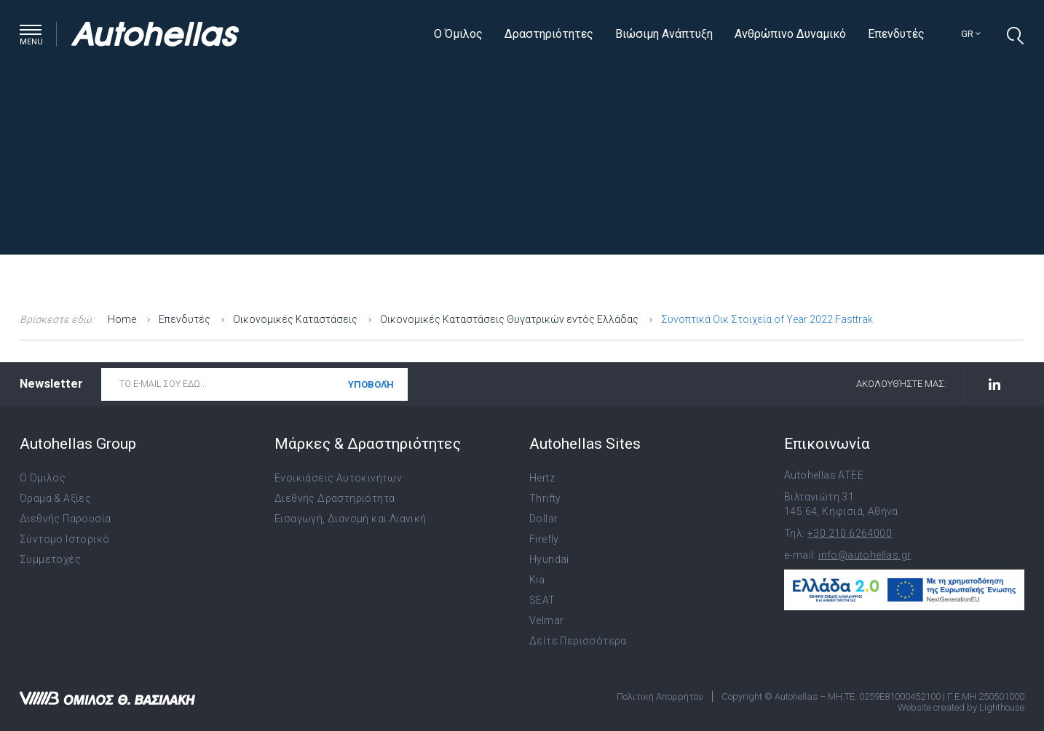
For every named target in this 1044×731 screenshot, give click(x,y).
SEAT (542, 600)
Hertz (542, 478)
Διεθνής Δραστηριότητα (334, 498)
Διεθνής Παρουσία (65, 518)
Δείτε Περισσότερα (578, 641)
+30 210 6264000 (849, 533)
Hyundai (549, 559)
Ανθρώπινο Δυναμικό (790, 34)
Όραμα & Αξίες (55, 498)
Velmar (546, 620)
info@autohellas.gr (864, 555)
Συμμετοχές (50, 559)
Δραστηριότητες (549, 34)
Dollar (543, 518)
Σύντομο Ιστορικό (64, 539)
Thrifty (545, 498)
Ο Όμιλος (458, 34)
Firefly (544, 539)
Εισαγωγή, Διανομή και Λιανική (350, 518)
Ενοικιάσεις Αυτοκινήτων (338, 478)
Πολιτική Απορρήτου (660, 696)
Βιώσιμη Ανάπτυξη (664, 34)
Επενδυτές (896, 34)
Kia (537, 580)
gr (971, 33)
